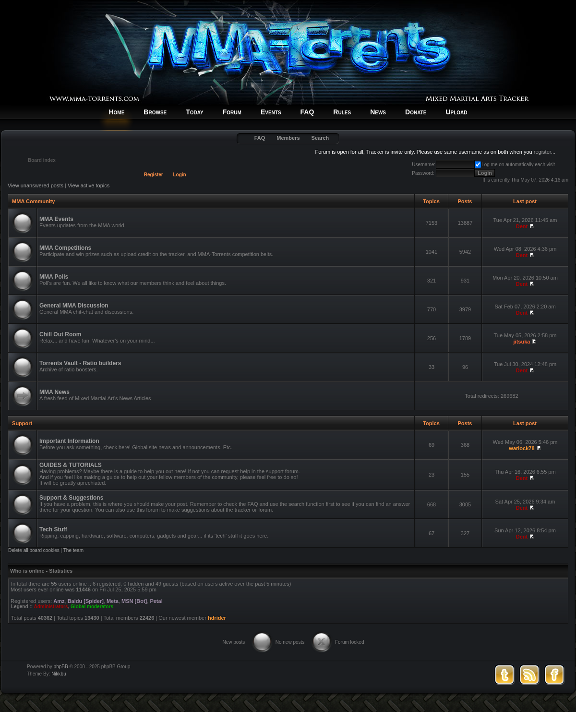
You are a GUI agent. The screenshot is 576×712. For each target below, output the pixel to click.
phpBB (61, 666)
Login (179, 174)
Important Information (69, 441)
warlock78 (521, 448)
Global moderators (92, 606)
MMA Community (33, 201)
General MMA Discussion (73, 305)
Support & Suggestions (71, 497)
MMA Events (56, 219)
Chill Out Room (60, 334)
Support (22, 423)
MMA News (54, 392)
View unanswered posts (35, 185)
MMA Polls (53, 276)
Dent (522, 226)
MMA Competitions (65, 248)
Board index (42, 160)
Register (153, 174)
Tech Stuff (53, 529)
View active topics (88, 185)
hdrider (217, 618)
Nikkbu (58, 673)
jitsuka (522, 341)
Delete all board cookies (34, 550)
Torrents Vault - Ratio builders (80, 363)
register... (544, 152)
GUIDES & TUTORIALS (70, 465)
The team (73, 550)
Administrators (51, 606)
